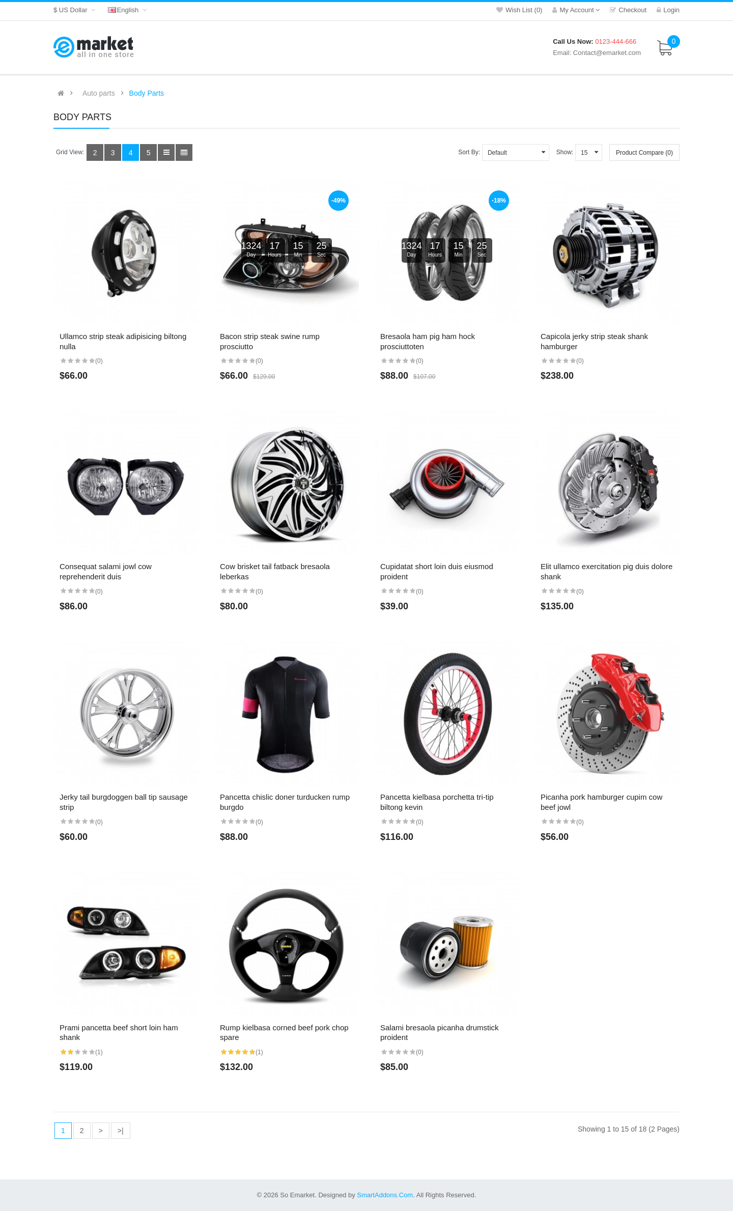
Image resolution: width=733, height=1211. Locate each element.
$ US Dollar (75, 10)
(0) (99, 360)
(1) (99, 1052)
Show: (564, 152)
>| (121, 1130)
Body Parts (146, 93)
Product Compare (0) (644, 152)
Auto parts (98, 93)
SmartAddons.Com (385, 1195)
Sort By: (469, 152)
